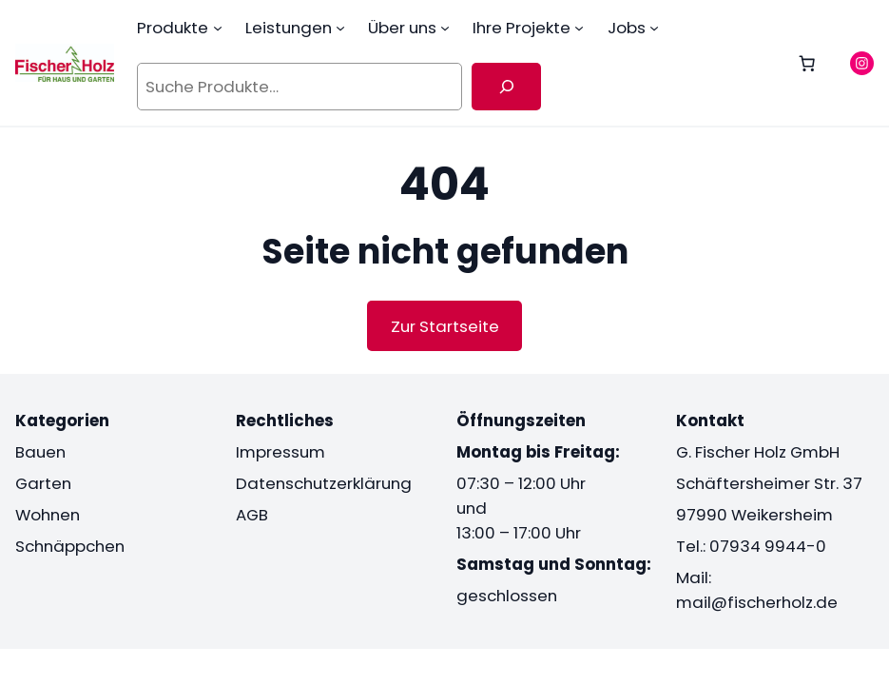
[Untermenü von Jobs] (654, 27)
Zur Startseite (445, 326)
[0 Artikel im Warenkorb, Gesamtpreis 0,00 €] (807, 63)
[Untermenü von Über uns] (445, 27)
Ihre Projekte (521, 27)
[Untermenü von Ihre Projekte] (579, 27)
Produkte (172, 27)
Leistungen (288, 27)
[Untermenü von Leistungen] (340, 27)
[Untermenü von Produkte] (217, 27)
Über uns (402, 27)
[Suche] (506, 86)
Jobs (627, 27)
